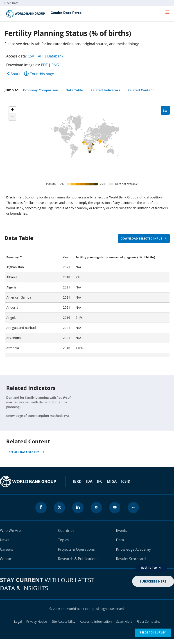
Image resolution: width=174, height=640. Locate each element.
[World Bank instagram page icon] (96, 507)
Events (121, 530)
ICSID (125, 481)
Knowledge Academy (133, 549)
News (4, 539)
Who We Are (10, 530)
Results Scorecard (131, 558)
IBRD (77, 481)
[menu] (167, 12)
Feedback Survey (153, 632)
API (40, 56)
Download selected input (141, 238)
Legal (18, 621)
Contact (6, 558)
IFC (99, 481)
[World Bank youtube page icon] (115, 507)
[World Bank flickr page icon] (133, 507)
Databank (55, 56)
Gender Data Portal (66, 13)
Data (120, 539)
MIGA (112, 481)
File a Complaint (148, 621)
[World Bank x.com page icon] (59, 507)
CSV (31, 56)
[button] (12, 110)
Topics (63, 539)
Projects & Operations (76, 549)
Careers (6, 549)
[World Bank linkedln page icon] (78, 507)
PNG (55, 64)
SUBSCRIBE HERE (153, 581)
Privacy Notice (36, 621)
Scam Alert (124, 621)
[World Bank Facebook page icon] (41, 507)
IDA (89, 481)
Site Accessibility (63, 621)
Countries (66, 530)
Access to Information (96, 621)
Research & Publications (78, 558)
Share (13, 73)
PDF (44, 64)
